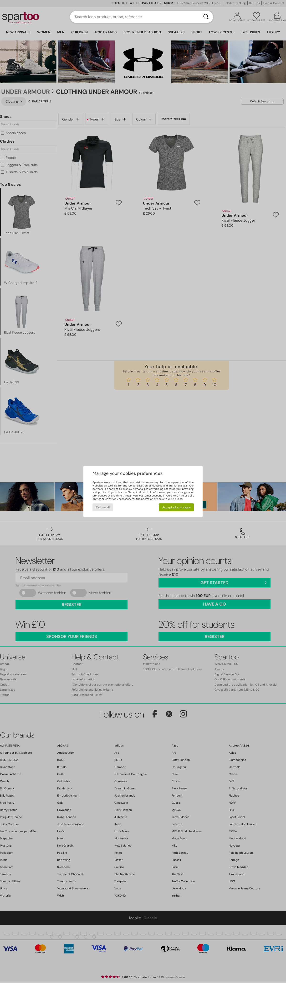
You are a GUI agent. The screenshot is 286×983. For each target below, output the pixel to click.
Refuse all (103, 507)
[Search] (206, 17)
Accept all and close (176, 507)
